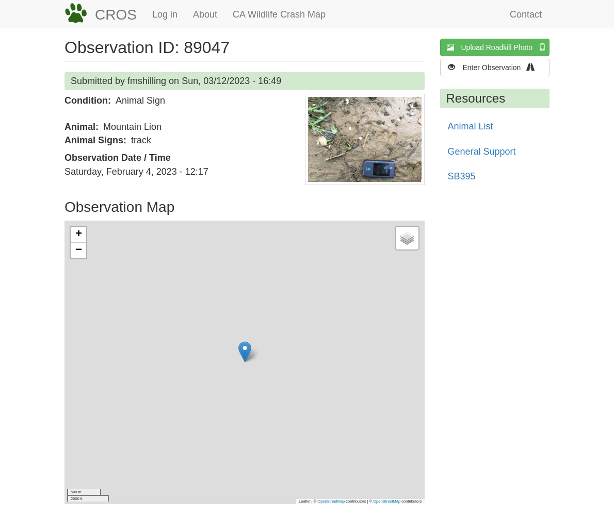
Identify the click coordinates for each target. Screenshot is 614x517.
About (205, 14)
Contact (526, 14)
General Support (482, 151)
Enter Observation (494, 67)
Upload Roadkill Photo (498, 47)
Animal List (470, 126)
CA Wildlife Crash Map (279, 14)
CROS (116, 15)
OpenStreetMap (331, 501)
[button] (365, 139)
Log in (164, 14)
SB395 (462, 176)
